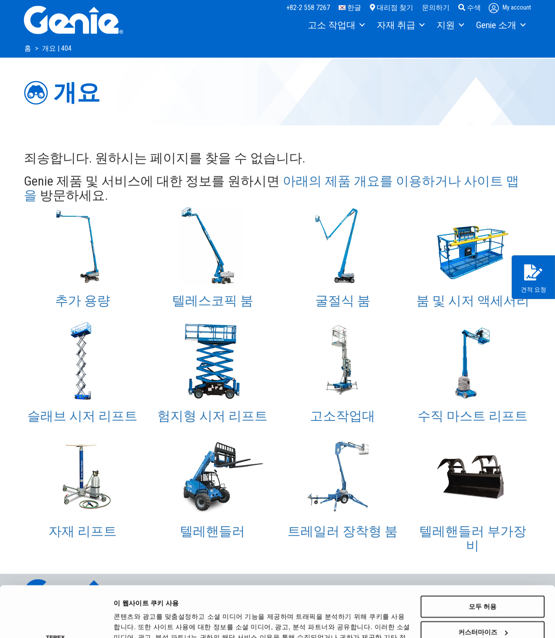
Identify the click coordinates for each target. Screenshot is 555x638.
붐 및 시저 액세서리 (472, 300)
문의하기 (436, 7)
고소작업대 (342, 415)
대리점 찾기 (391, 7)
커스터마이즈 (483, 581)
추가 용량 (82, 300)
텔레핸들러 (212, 531)
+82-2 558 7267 (308, 7)
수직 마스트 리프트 (473, 415)
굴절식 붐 (342, 300)
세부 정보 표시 (135, 621)
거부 (482, 606)
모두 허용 (482, 556)
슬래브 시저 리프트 (82, 415)
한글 (350, 7)
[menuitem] (335, 25)
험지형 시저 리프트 (212, 415)
